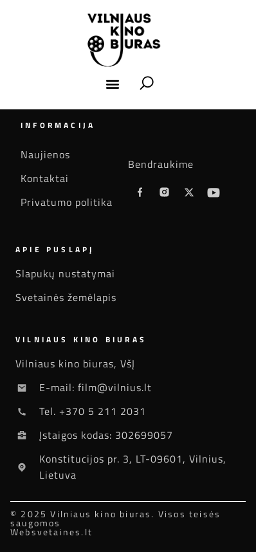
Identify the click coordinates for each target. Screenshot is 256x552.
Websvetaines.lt (51, 531)
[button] (112, 83)
